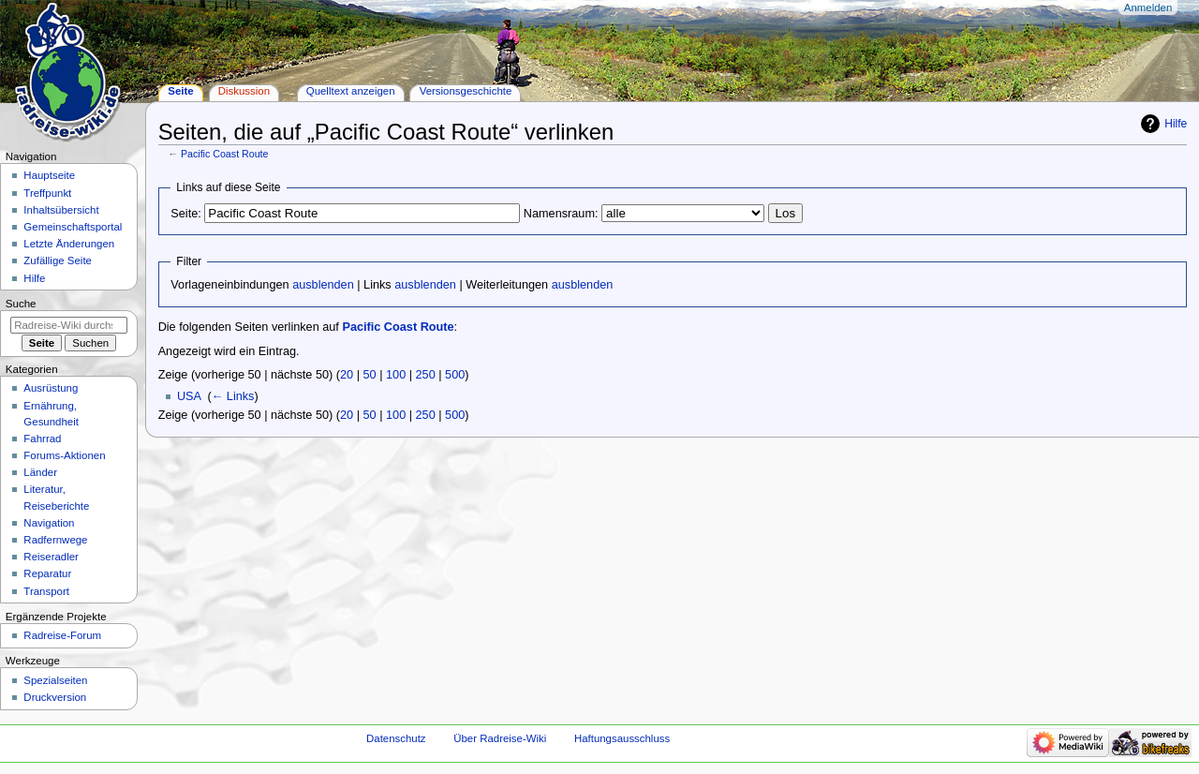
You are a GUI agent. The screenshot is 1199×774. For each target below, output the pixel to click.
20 (346, 374)
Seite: (185, 213)
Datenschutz (396, 738)
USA (188, 396)
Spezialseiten (55, 680)
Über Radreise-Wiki (499, 738)
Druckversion (54, 697)
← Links (233, 396)
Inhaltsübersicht (60, 210)
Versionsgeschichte (466, 91)
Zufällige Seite (57, 260)
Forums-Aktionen (64, 455)
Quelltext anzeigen (350, 91)
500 (455, 374)
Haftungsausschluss (622, 738)
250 (426, 374)
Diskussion (244, 91)
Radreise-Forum (62, 635)
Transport (46, 591)
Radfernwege (55, 539)
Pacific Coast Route (225, 153)
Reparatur (47, 573)
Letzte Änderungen (68, 243)
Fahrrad (42, 438)
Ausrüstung (50, 388)
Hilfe (1175, 123)
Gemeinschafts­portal (72, 226)
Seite (180, 91)
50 (370, 374)
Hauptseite (49, 175)
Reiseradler (51, 556)
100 (396, 374)
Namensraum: (561, 213)
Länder (40, 472)
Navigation (48, 522)
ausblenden (323, 284)
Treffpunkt (47, 193)
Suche (21, 303)
